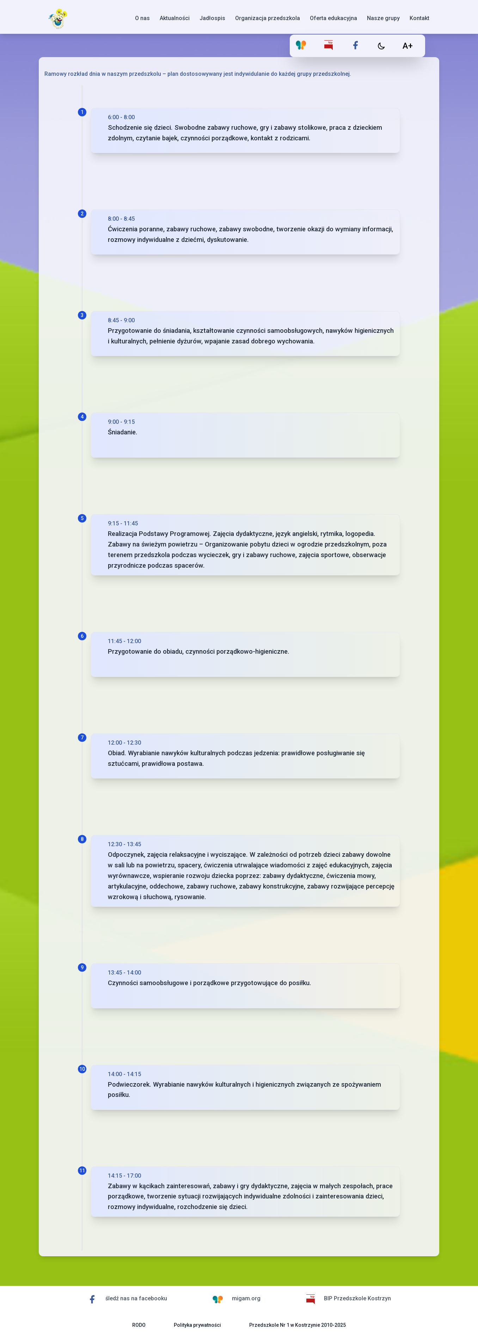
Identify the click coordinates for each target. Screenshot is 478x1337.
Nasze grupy (383, 18)
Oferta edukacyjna (333, 18)
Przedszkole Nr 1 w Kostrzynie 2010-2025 (297, 1325)
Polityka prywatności (197, 1325)
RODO (139, 1325)
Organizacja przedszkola (267, 18)
